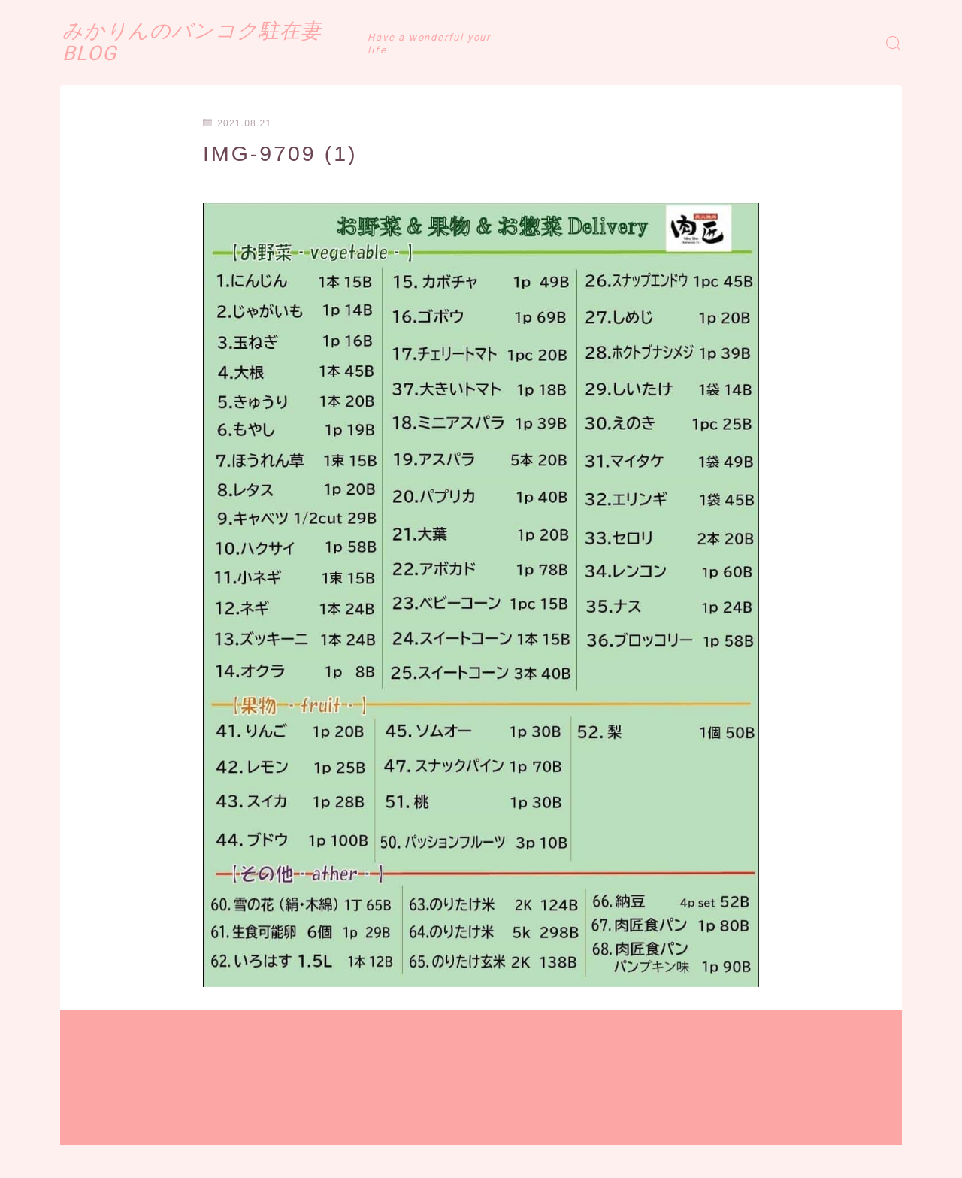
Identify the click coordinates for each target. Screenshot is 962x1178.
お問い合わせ (294, 1155)
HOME (77, 1110)
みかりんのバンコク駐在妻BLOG (240, 43)
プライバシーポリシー (187, 1155)
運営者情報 (85, 1155)
